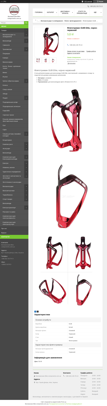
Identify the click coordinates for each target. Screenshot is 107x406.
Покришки (6, 54)
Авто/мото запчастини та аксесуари (12, 177)
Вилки (5, 72)
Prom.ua (63, 402)
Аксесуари (6, 148)
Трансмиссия (7, 49)
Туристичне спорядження (12, 172)
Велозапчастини (8, 191)
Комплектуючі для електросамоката (9, 217)
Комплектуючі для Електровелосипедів (10, 158)
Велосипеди (7, 41)
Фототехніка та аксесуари (12, 182)
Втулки (5, 77)
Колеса (5, 85)
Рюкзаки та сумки (9, 212)
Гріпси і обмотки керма (11, 81)
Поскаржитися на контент (57, 404)
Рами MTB (6, 111)
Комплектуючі (8, 144)
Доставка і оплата (65, 12)
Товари (3, 30)
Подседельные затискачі (11, 106)
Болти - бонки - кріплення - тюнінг (12, 67)
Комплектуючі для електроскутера (9, 223)
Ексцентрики (7, 140)
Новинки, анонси (9, 167)
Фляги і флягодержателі (72, 21)
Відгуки (3, 233)
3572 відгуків (88, 1)
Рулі (4, 125)
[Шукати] (26, 22)
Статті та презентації (82, 12)
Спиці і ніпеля (7, 89)
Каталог (50, 12)
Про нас (4, 228)
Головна (38, 12)
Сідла (4, 130)
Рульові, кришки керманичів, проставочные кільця (13, 120)
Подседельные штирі (10, 102)
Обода (5, 94)
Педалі (5, 98)
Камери (5, 58)
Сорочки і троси (8, 115)
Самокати (6, 45)
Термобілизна (7, 195)
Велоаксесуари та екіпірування (9, 36)
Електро (5, 163)
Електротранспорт (9, 208)
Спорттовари (7, 199)
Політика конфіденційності (74, 404)
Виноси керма (7, 62)
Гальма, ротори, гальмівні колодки (12, 135)
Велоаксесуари (8, 186)
